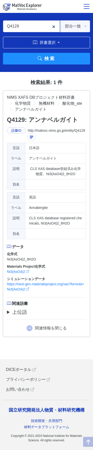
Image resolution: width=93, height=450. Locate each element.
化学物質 (23, 103)
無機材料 (47, 103)
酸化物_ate (72, 103)
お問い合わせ (20, 389)
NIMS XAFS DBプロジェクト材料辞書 (41, 97)
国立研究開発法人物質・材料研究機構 (47, 410)
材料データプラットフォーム (46, 427)
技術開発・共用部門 (46, 421)
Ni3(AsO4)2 (18, 272)
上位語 (19, 312)
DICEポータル (21, 369)
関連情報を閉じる (51, 328)
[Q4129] (31, 26)
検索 (46, 58)
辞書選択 (46, 42)
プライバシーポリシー (28, 379)
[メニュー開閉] (86, 6)
